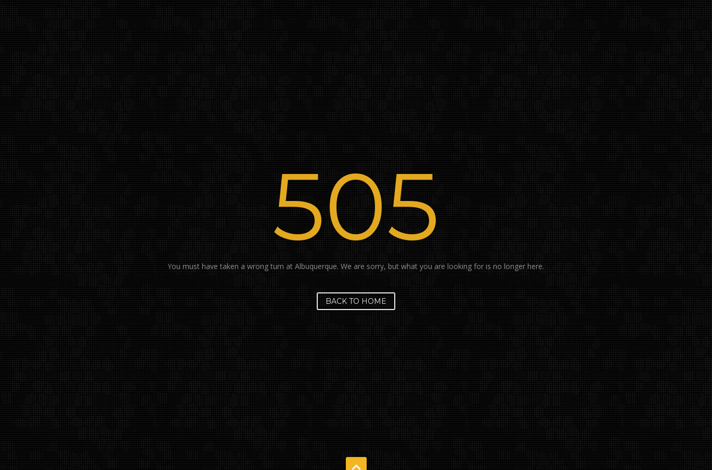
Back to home (356, 301)
